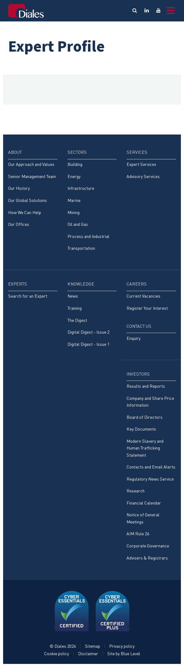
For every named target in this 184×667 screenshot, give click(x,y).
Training (74, 308)
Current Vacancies (143, 296)
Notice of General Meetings (142, 518)
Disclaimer (88, 653)
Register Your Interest (147, 308)
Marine (73, 200)
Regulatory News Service (150, 479)
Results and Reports (145, 386)
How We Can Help (24, 212)
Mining (73, 212)
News (72, 296)
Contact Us (138, 326)
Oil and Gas (77, 224)
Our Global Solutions (27, 200)
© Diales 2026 (63, 646)
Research (135, 490)
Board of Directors (144, 417)
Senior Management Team (32, 176)
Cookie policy (56, 653)
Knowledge (80, 283)
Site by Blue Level (123, 653)
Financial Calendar (143, 502)
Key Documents (141, 429)
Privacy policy (122, 646)
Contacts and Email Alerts (150, 466)
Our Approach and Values (31, 164)
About (15, 152)
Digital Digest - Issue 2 (88, 332)
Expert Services (141, 164)
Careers (136, 283)
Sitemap (92, 646)
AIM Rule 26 (137, 533)
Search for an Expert (27, 296)
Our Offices (18, 224)
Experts (17, 283)
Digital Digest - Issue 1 (88, 344)
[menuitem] (33, 191)
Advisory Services (143, 176)
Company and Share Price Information (150, 401)
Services (136, 152)
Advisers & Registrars (147, 557)
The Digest (77, 320)
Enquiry (133, 338)
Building (74, 164)
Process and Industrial (88, 236)
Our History (19, 188)
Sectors (77, 152)
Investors (138, 374)
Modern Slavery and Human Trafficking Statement (144, 448)
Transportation (81, 248)
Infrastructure (80, 188)
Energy (73, 176)
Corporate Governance (147, 545)
